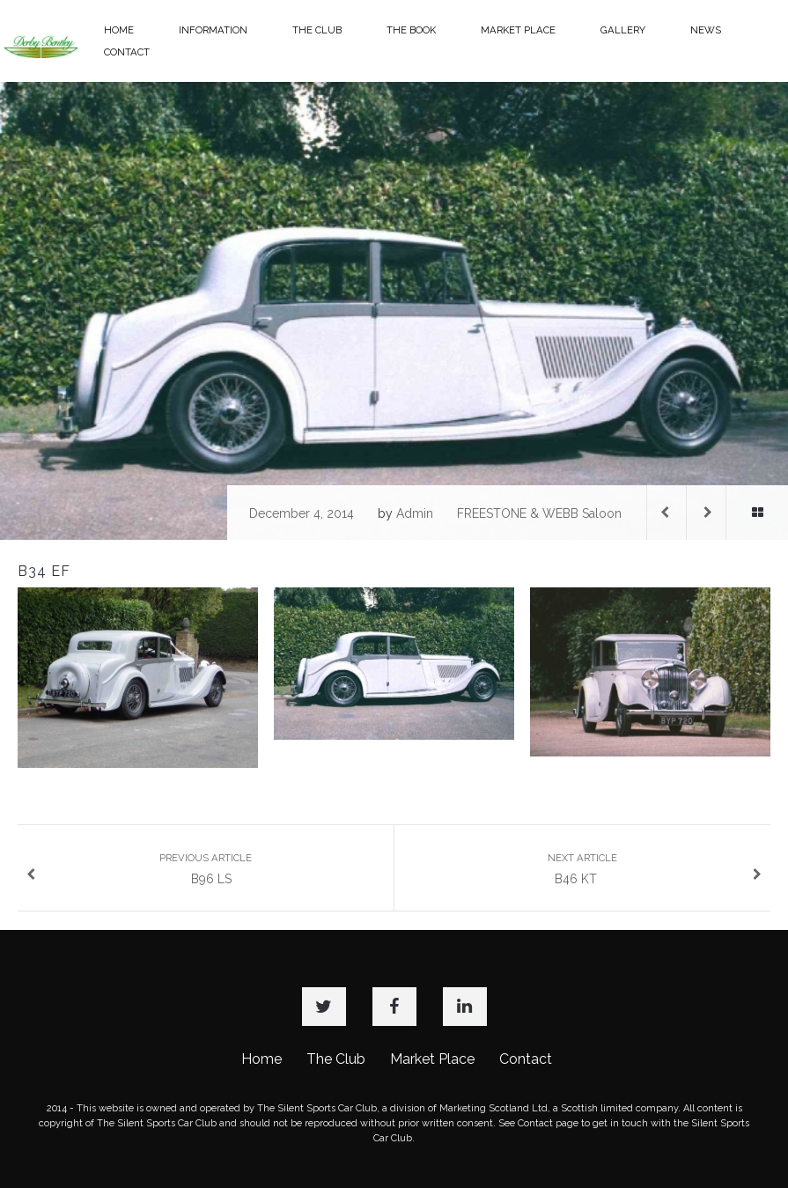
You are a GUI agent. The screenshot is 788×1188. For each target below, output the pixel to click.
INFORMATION (213, 30)
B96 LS (139, 869)
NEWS (705, 30)
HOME (119, 30)
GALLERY (622, 30)
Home (261, 1059)
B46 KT (655, 869)
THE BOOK (411, 30)
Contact (525, 1059)
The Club (335, 1059)
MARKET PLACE (518, 30)
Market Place (432, 1059)
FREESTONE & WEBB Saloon (539, 513)
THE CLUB (317, 30)
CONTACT (127, 52)
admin (414, 513)
